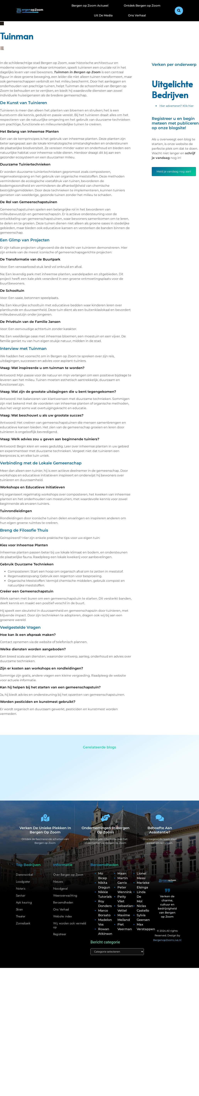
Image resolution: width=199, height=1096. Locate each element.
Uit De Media (103, 15)
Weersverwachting (65, 895)
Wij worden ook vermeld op (69, 925)
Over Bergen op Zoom (68, 875)
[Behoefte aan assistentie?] (160, 818)
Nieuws (58, 882)
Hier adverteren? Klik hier (176, 106)
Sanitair (20, 895)
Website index (62, 916)
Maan (121, 873)
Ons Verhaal (137, 15)
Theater (20, 916)
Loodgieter (23, 882)
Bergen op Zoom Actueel (90, 5)
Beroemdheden (63, 902)
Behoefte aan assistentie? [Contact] (160, 830)
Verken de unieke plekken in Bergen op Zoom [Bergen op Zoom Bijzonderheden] (45, 830)
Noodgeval (60, 888)
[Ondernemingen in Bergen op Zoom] (105, 818)
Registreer (59, 934)
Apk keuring (24, 902)
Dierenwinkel (24, 875)
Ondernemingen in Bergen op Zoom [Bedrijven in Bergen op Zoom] (105, 830)
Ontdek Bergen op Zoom (142, 5)
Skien (19, 909)
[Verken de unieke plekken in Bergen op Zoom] (45, 818)
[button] (179, 11)
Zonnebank (23, 923)
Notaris (20, 888)
